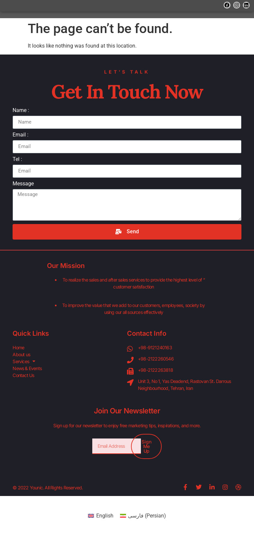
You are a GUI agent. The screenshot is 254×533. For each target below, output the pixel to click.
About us (21, 354)
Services (24, 361)
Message (23, 184)
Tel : (17, 159)
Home (18, 347)
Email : (20, 135)
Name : (21, 110)
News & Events (27, 368)
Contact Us (23, 375)
